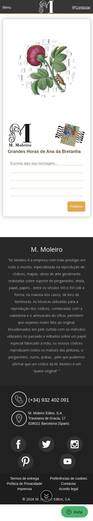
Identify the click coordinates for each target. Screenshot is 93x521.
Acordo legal (68, 489)
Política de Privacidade (24, 484)
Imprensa (24, 489)
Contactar (83, 7)
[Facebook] (18, 444)
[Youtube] (67, 462)
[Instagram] (75, 444)
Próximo (76, 206)
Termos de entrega (24, 478)
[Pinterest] (25, 462)
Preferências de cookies (68, 478)
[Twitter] (46, 444)
